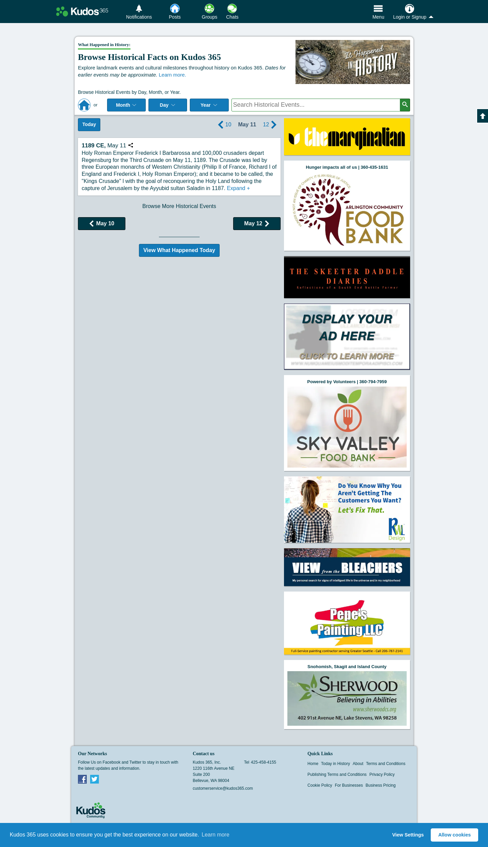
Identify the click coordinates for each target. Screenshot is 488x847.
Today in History (335, 763)
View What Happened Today (179, 250)
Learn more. (172, 75)
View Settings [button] (408, 835)
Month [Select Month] (126, 105)
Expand (238, 188)
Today (89, 124)
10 (223, 124)
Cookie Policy (319, 785)
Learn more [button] (215, 835)
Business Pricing (381, 785)
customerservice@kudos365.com (223, 788)
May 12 (256, 223)
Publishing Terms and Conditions (337, 774)
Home (312, 763)
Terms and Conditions (385, 763)
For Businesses (349, 785)
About (358, 763)
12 (271, 124)
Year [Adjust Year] (209, 105)
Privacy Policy (382, 774)
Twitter (94, 779)
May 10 (101, 223)
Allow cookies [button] (454, 835)
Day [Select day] (168, 105)
